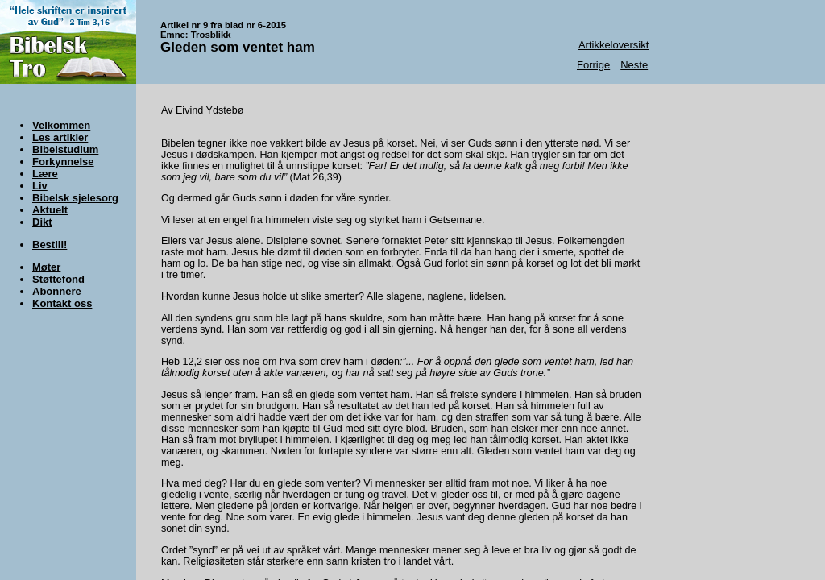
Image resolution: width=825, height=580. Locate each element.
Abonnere (56, 291)
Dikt (42, 222)
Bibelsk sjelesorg (75, 198)
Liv (40, 186)
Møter (46, 267)
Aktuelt (50, 210)
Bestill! (49, 244)
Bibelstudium (65, 149)
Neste (634, 65)
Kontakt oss (62, 303)
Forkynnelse (63, 161)
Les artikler (60, 137)
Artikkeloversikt (613, 45)
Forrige (593, 65)
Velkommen (61, 125)
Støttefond (58, 279)
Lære (45, 174)
